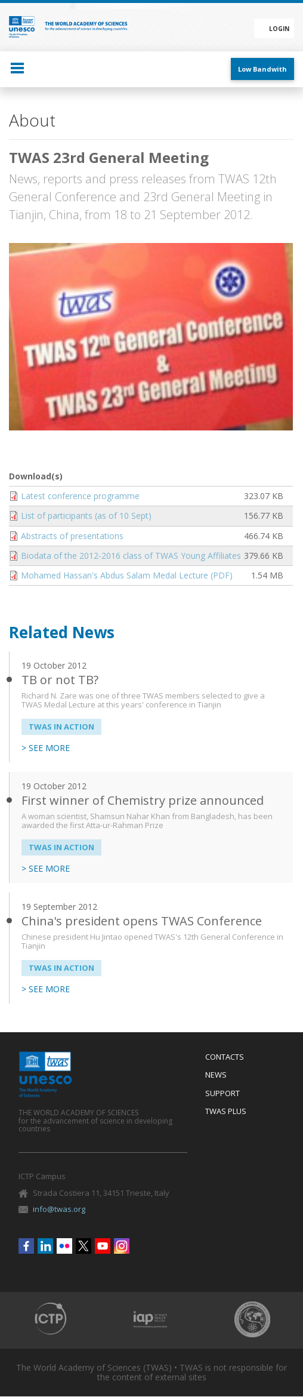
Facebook (26, 1246)
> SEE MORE (45, 748)
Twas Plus (225, 1111)
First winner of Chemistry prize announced (142, 800)
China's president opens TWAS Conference (141, 921)
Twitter (83, 1246)
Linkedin (45, 1246)
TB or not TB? (59, 680)
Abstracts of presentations (72, 535)
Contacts (224, 1057)
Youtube (102, 1246)
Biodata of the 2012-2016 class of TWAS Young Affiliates (131, 555)
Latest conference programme (80, 495)
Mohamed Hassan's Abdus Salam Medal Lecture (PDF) (127, 575)
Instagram (121, 1246)
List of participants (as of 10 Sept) (86, 515)
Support (222, 1093)
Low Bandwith (262, 68)
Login (279, 28)
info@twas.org (59, 1209)
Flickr (64, 1246)
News (216, 1075)
